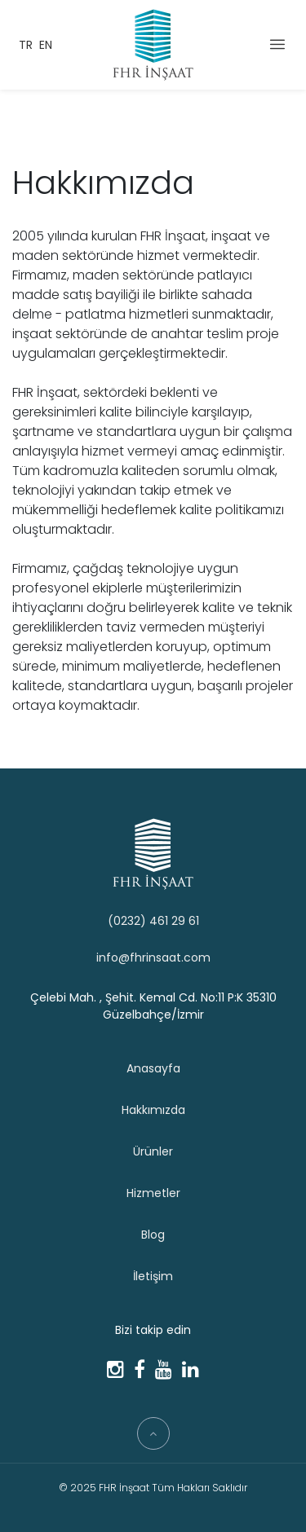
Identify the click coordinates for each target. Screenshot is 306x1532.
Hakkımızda (153, 1110)
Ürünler (153, 1151)
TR (26, 45)
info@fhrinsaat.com (153, 957)
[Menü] (277, 43)
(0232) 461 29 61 (153, 921)
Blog (153, 1234)
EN (45, 45)
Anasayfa (153, 1068)
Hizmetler (153, 1193)
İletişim (153, 1276)
